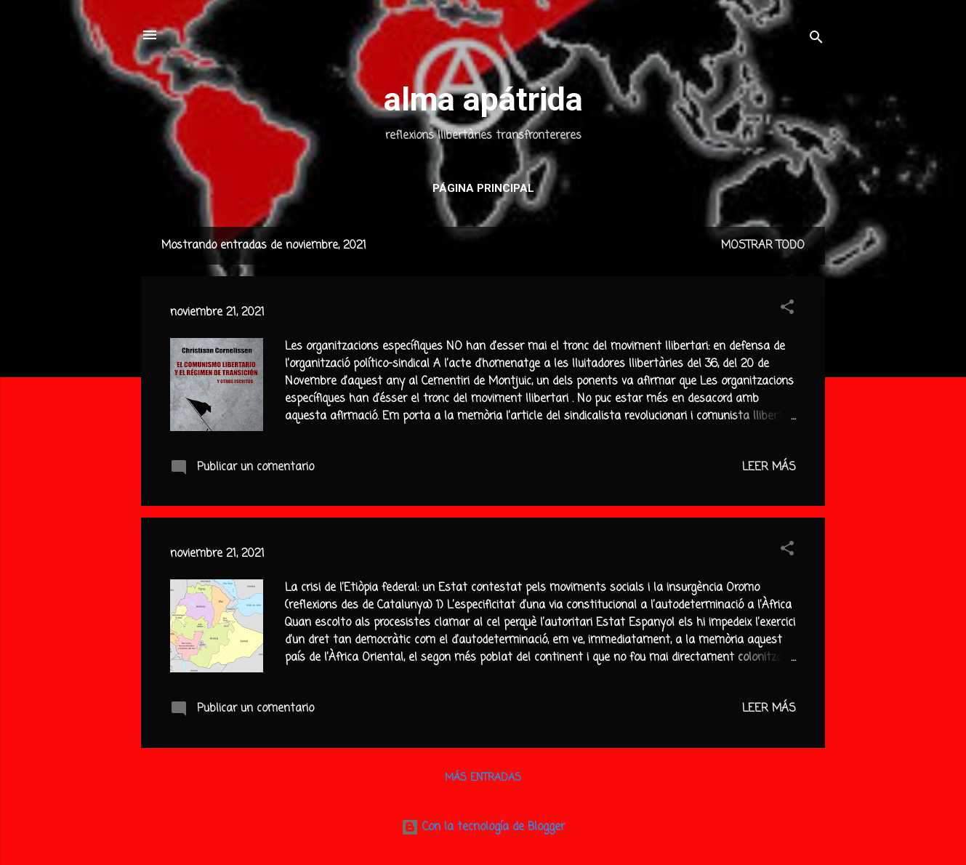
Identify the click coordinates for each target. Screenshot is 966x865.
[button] (787, 309)
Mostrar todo (763, 246)
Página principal (483, 188)
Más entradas (483, 778)
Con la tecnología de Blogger (483, 827)
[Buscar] (816, 39)
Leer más (769, 467)
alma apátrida (483, 99)
